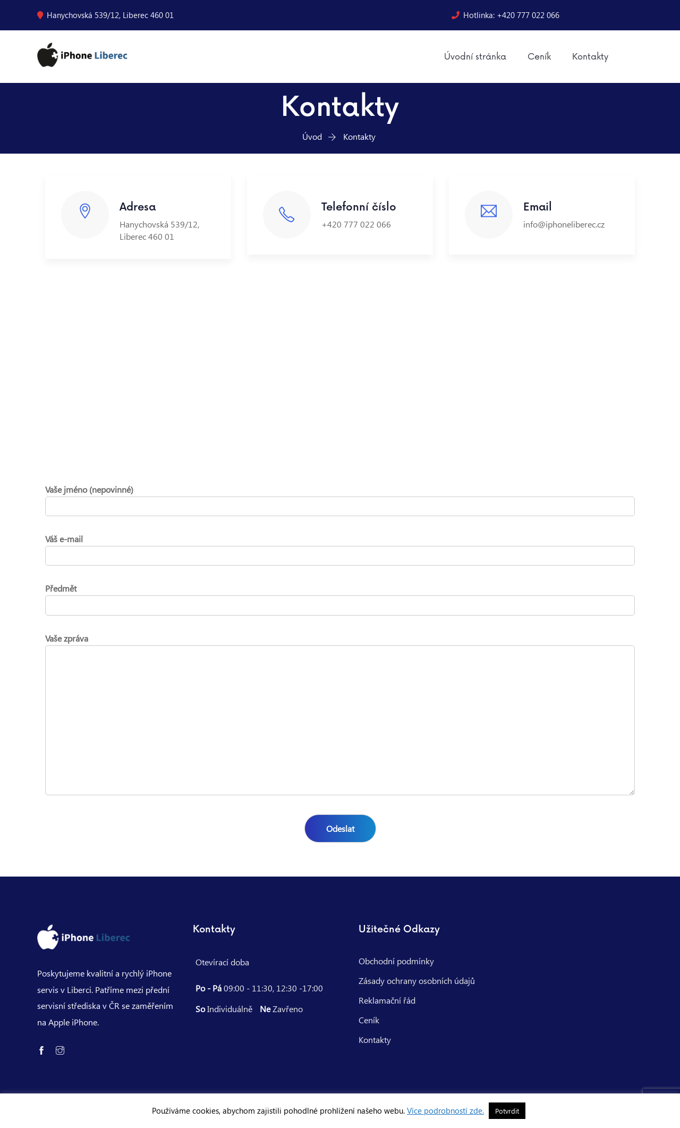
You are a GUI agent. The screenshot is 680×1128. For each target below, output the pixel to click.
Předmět (340, 597)
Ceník (539, 57)
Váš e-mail (340, 547)
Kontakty (590, 57)
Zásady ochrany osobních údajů (417, 980)
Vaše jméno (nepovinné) (340, 498)
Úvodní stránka (475, 57)
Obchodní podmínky (396, 960)
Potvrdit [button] (507, 1110)
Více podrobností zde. (445, 1110)
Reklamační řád (387, 1000)
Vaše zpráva (340, 715)
